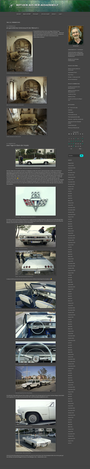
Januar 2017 (70, 305)
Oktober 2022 (71, 174)
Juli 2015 (70, 342)
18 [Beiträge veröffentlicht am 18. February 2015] (73, 143)
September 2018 (71, 270)
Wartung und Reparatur (73, 127)
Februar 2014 (71, 382)
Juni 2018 (70, 277)
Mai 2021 (70, 195)
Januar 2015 (70, 356)
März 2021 (70, 200)
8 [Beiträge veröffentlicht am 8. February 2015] (82, 138)
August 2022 (71, 179)
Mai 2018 (70, 279)
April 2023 (70, 170)
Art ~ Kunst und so (72, 107)
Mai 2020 (70, 223)
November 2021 (71, 184)
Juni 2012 (70, 419)
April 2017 (70, 298)
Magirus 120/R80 (27, 14)
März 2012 (70, 426)
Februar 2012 (71, 429)
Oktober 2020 (71, 212)
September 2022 (71, 177)
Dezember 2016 (71, 307)
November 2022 (71, 172)
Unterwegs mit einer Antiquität (74, 121)
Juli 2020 (70, 219)
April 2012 (70, 424)
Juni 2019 (70, 249)
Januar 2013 (70, 405)
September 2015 (71, 340)
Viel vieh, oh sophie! (45, 14)
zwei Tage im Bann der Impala (17, 145)
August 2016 (70, 317)
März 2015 (70, 352)
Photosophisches (72, 114)
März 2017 (70, 300)
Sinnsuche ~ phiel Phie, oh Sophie (75, 119)
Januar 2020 (70, 233)
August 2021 (70, 188)
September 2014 (71, 366)
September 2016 (71, 314)
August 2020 (71, 216)
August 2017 (70, 289)
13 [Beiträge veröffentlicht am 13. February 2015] (78, 141)
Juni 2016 (70, 321)
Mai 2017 (70, 296)
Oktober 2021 (71, 186)
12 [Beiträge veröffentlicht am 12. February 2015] (75, 141)
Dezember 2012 (71, 408)
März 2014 (70, 380)
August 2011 (70, 440)
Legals (61, 14)
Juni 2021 (70, 193)
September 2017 (71, 286)
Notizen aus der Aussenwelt (37, 5)
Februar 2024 (71, 165)
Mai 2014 (70, 375)
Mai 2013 (70, 396)
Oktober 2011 (71, 436)
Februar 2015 (71, 354)
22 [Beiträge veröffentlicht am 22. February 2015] (82, 143)
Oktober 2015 (71, 338)
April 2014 (70, 377)
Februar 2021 (71, 202)
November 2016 (71, 310)
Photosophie (36, 14)
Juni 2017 (70, 293)
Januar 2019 (70, 261)
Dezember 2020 (71, 207)
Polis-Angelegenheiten (73, 117)
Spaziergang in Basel (72, 72)
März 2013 (70, 401)
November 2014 (71, 361)
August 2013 (70, 391)
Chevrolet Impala (10, 173)
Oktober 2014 (71, 363)
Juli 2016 (70, 319)
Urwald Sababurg (71, 125)
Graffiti (69, 110)
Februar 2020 (71, 230)
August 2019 (70, 244)
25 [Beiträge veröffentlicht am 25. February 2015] (73, 146)
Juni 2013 (70, 394)
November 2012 (71, 410)
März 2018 (70, 282)
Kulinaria (54, 14)
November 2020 (71, 209)
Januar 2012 (70, 431)
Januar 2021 (70, 205)
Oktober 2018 (71, 268)
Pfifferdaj (70, 112)
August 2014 (70, 368)
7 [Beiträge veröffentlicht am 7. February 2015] (80, 138)
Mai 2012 (70, 422)
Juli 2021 (70, 191)
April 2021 (70, 198)
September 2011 (71, 438)
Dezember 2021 (71, 181)
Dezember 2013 (71, 387)
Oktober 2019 (71, 240)
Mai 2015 (70, 347)
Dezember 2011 (71, 433)
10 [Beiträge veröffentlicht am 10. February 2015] (71, 141)
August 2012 (70, 417)
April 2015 (70, 349)
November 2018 (71, 265)
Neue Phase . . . (71, 74)
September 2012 (71, 415)
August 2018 (70, 272)
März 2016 (70, 328)
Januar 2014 (70, 384)
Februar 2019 (71, 258)
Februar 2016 (71, 331)
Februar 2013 (71, 403)
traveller (70, 86)
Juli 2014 (70, 370)
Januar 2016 (70, 333)
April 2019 (70, 254)
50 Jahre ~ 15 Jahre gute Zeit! (74, 77)
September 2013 (71, 389)
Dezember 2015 (71, 335)
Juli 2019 (70, 247)
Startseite (19, 14)
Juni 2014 (70, 373)
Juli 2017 (70, 291)
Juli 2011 (69, 443)
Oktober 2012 (71, 412)
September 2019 (71, 242)
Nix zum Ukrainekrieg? (72, 79)
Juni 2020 (70, 221)
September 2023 (71, 167)
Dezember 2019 (71, 235)
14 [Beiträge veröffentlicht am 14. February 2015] (80, 141)
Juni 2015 (70, 345)
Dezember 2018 (71, 263)
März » (80, 148)
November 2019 (71, 237)
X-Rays (74, 94)
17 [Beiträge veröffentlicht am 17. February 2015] (71, 143)
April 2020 (70, 226)
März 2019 (70, 256)
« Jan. (71, 148)
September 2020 (71, 214)
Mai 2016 (70, 324)
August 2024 (71, 163)
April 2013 (70, 398)
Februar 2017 (71, 303)
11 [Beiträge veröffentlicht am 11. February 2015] (73, 141)
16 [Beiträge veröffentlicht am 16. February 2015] (69, 143)
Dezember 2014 (71, 359)
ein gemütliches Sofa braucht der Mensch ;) (22, 28)
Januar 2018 (70, 284)
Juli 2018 (70, 275)
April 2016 (70, 326)
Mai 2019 (70, 251)
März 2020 (70, 228)
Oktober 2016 (71, 312)
